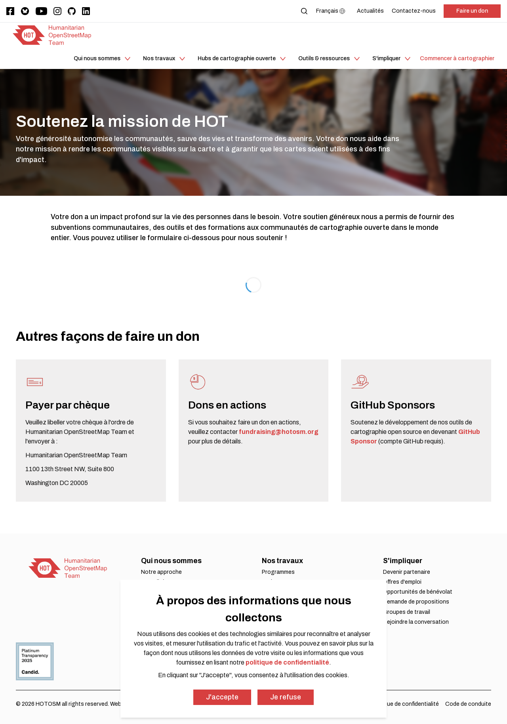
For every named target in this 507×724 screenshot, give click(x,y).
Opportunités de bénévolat (417, 592)
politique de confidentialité (287, 662)
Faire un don (472, 11)
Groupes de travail (406, 612)
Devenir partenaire (406, 572)
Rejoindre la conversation (416, 622)
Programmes (278, 572)
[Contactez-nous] (414, 11)
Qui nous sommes (171, 561)
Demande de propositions (416, 602)
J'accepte (222, 697)
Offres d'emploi (402, 582)
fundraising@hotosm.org (278, 431)
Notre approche (161, 572)
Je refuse (285, 697)
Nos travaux (282, 561)
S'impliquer (402, 561)
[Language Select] (332, 11)
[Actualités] (370, 11)
